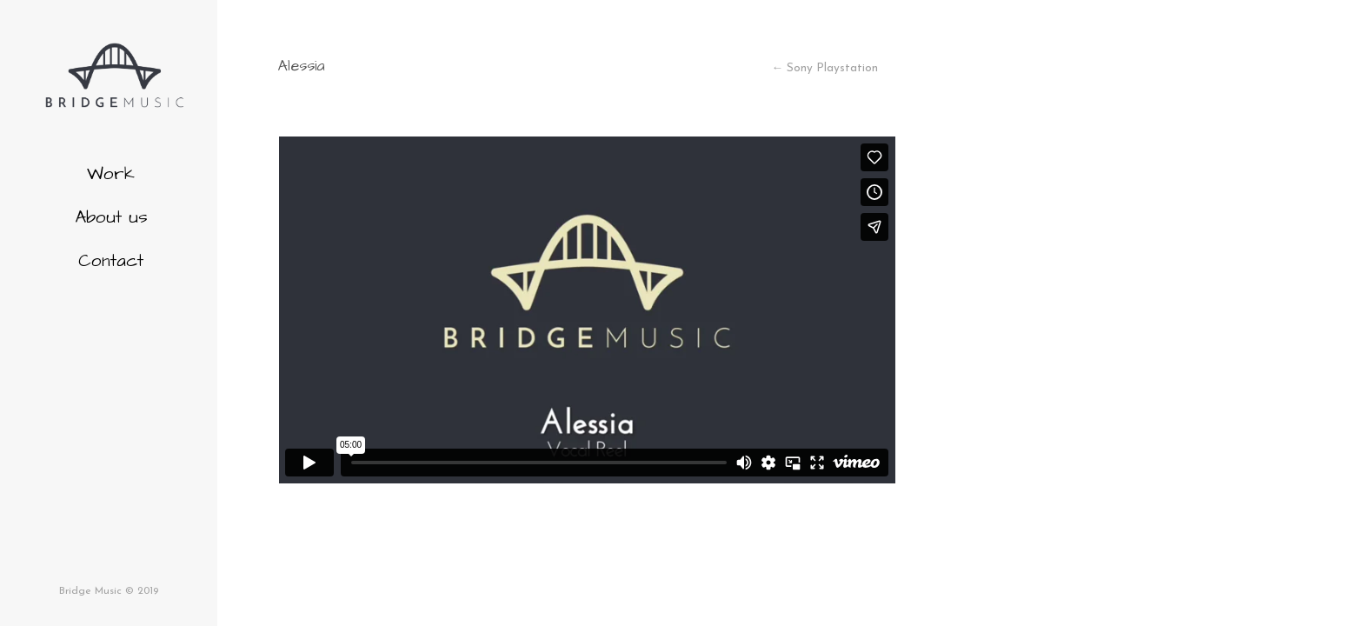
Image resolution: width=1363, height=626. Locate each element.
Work (111, 174)
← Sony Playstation (824, 68)
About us (111, 217)
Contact (110, 261)
